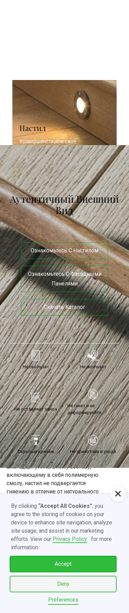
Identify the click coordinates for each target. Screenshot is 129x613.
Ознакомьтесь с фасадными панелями (64, 279)
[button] (111, 17)
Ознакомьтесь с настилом (64, 250)
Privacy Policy (70, 539)
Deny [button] (63, 584)
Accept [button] (63, 564)
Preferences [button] (63, 599)
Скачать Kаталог (64, 307)
